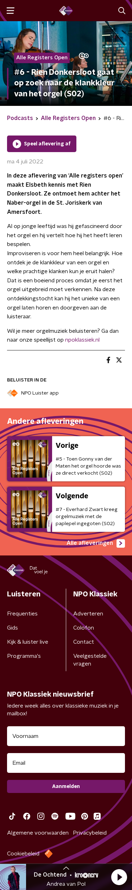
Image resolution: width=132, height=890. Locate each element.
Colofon (83, 628)
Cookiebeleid (23, 853)
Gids (12, 628)
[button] (119, 877)
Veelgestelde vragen (90, 660)
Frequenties (22, 614)
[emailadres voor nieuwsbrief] (66, 763)
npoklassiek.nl (82, 340)
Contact (83, 642)
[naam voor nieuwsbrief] (66, 736)
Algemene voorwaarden (38, 833)
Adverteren (88, 614)
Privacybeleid (90, 833)
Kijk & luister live (27, 642)
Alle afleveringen (96, 543)
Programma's (24, 656)
